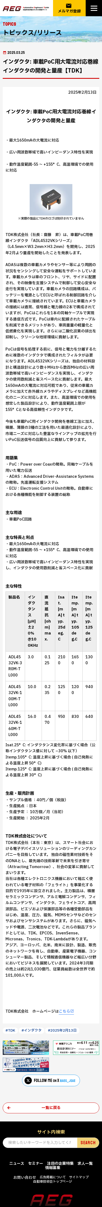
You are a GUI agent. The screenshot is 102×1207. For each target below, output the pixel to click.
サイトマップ (79, 1177)
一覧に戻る (51, 1108)
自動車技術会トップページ (52, 1181)
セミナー (35, 1163)
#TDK (10, 1030)
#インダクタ (31, 1030)
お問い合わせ (24, 1177)
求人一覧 (85, 1163)
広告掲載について (53, 1177)
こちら (64, 1011)
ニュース (16, 1163)
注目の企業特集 (60, 1163)
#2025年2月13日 (62, 1030)
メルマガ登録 (69, 8)
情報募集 (52, 1168)
